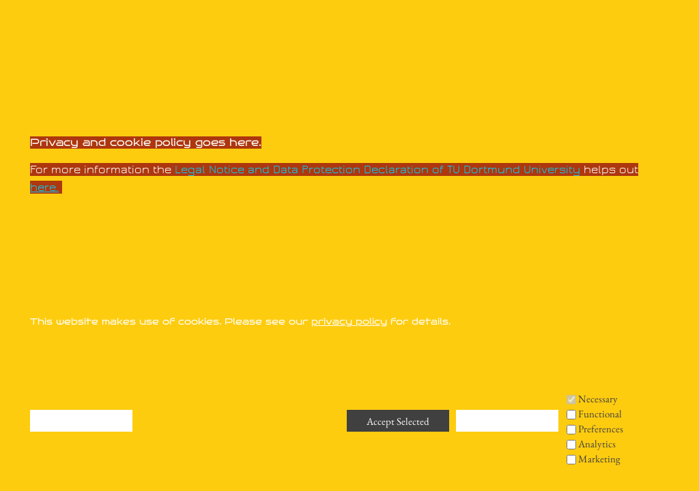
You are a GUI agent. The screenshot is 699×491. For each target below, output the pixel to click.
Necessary (598, 398)
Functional (600, 413)
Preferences (600, 428)
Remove (81, 366)
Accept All (507, 421)
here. (44, 187)
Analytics (597, 443)
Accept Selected (398, 421)
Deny (81, 342)
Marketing (599, 458)
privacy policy (349, 321)
